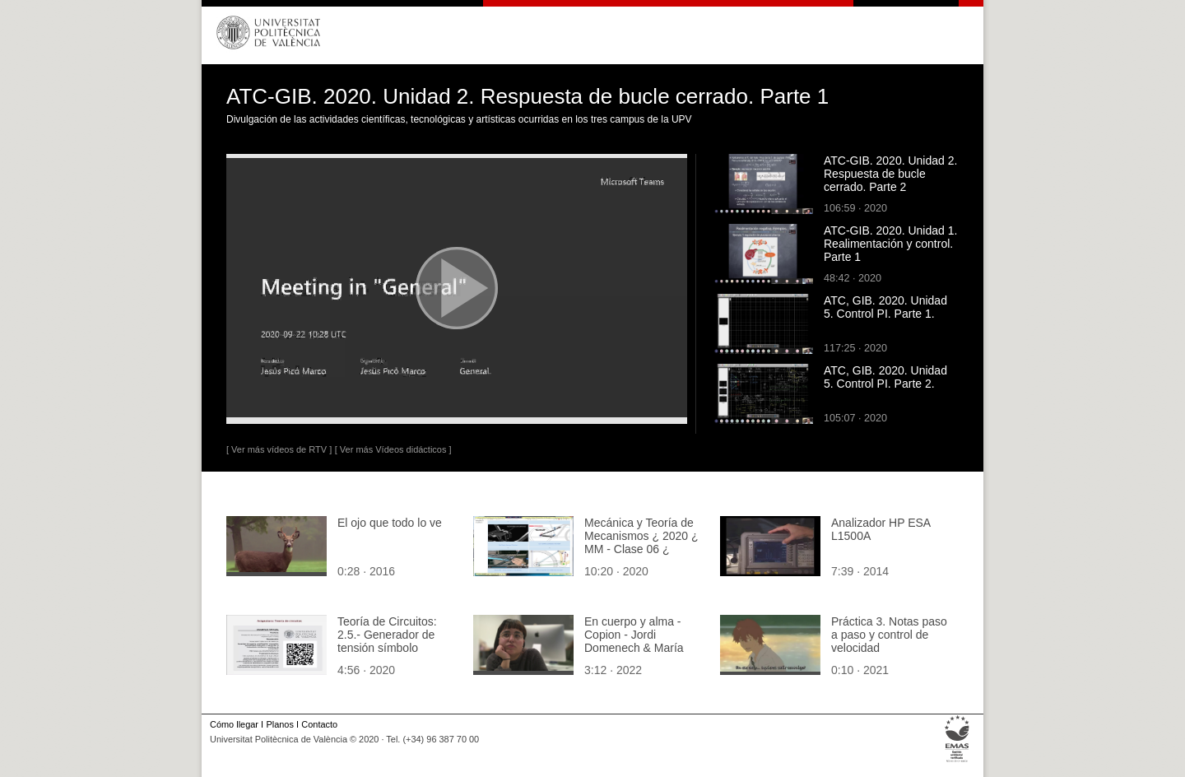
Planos (279, 724)
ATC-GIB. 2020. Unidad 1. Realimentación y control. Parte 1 (890, 243)
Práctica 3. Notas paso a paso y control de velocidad (889, 634)
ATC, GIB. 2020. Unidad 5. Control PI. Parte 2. (885, 377)
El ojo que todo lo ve (389, 522)
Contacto (319, 724)
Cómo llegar (234, 724)
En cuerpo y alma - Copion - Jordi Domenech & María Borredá (634, 641)
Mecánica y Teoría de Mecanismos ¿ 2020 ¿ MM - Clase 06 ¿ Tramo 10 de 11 (641, 542)
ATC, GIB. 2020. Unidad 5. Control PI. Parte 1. (885, 307)
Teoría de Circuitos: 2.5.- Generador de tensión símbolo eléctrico (387, 641)
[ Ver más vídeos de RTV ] (279, 449)
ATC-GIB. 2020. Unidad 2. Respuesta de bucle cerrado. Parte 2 (890, 173)
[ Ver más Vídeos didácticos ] (393, 449)
